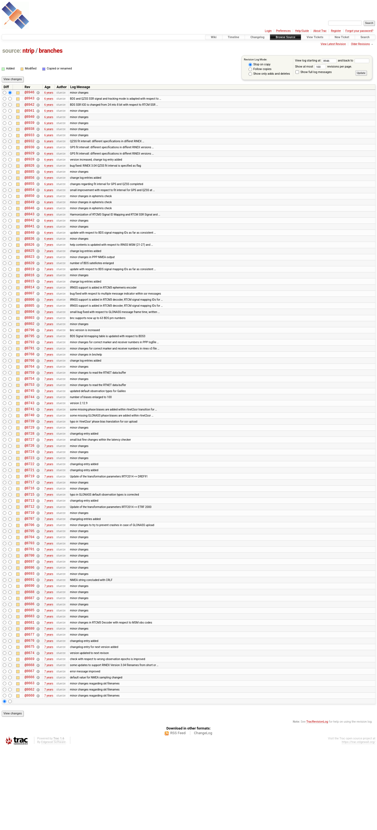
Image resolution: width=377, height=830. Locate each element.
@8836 (29, 259)
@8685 (29, 680)
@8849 (29, 217)
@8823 (29, 279)
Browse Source (285, 37)
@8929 (29, 162)
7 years (48, 265)
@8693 (29, 639)
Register (336, 30)
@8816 (29, 300)
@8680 (29, 701)
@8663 (29, 763)
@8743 (29, 445)
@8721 (29, 521)
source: (11, 50)
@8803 (29, 348)
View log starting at (316, 60)
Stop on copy (259, 64)
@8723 (29, 508)
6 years (48, 92)
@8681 (29, 694)
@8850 (29, 210)
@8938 (29, 134)
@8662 (29, 770)
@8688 (29, 660)
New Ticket (342, 37)
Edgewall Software (53, 824)
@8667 (29, 750)
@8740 (29, 459)
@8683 (29, 687)
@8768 (29, 390)
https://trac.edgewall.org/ (358, 824)
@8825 (29, 272)
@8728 (29, 480)
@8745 (29, 431)
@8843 (29, 231)
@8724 (29, 501)
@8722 (29, 515)
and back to (353, 60)
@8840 (29, 252)
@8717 (29, 535)
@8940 (29, 120)
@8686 (29, 674)
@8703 (29, 604)
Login (268, 30)
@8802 (29, 355)
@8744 (29, 439)
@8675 (29, 722)
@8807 (29, 321)
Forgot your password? (359, 30)
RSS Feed (178, 815)
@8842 (29, 238)
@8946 (29, 93)
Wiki (214, 37)
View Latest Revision (333, 44)
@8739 (29, 466)
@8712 (29, 563)
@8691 (29, 646)
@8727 (29, 487)
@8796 (29, 362)
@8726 (29, 494)
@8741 (29, 452)
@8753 (29, 425)
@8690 (29, 653)
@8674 (29, 729)
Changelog (257, 37)
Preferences (283, 30)
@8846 (29, 224)
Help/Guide (302, 30)
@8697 (29, 625)
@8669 (29, 736)
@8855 (29, 196)
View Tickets (315, 37)
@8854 (29, 203)
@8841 (29, 245)
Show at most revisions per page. (323, 66)
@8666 (29, 756)
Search (365, 37)
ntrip (28, 50)
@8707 (29, 577)
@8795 (29, 369)
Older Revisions (360, 44)
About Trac (319, 30)
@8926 (29, 176)
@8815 (29, 307)
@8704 (29, 598)
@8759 (29, 411)
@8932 (29, 148)
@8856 (29, 190)
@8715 (29, 549)
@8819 (29, 293)
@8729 (29, 473)
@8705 (29, 591)
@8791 (29, 383)
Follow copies (260, 69)
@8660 (29, 777)
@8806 (29, 328)
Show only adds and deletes (269, 74)
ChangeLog (203, 815)
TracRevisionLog (317, 804)
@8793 (29, 376)
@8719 (29, 528)
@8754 (29, 418)
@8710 (29, 570)
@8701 (29, 611)
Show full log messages (313, 72)
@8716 (29, 542)
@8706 (29, 584)
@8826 (29, 266)
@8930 (29, 155)
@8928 (29, 169)
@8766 (29, 397)
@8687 (29, 667)
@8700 (29, 618)
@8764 (29, 404)
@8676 (29, 715)
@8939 (29, 127)
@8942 (29, 107)
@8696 (29, 632)
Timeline (233, 37)
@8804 (29, 342)
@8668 (29, 743)
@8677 (29, 708)
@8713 (29, 556)
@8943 (29, 99)
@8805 (29, 335)
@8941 (29, 113)
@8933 (29, 141)
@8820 (29, 286)
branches (50, 50)
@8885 (29, 183)
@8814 (29, 314)
